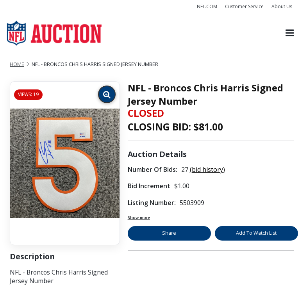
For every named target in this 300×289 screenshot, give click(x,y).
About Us (281, 6)
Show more (139, 217)
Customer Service (244, 6)
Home (17, 64)
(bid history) (207, 169)
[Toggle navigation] (289, 33)
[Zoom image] (107, 94)
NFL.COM (207, 6)
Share (169, 233)
